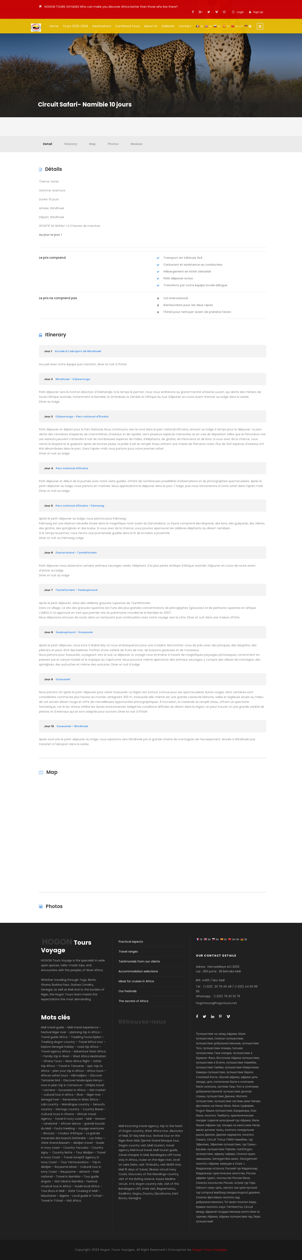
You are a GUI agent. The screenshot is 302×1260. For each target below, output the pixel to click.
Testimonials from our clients (139, 961)
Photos (113, 144)
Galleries (168, 26)
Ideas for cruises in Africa (136, 981)
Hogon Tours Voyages (210, 1250)
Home (54, 26)
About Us (150, 26)
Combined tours (127, 26)
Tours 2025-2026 (75, 26)
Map (92, 144)
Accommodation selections (138, 971)
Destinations (101, 26)
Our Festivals (128, 991)
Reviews (137, 144)
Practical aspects (131, 942)
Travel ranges (128, 951)
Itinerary (70, 144)
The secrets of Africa (133, 1001)
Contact (185, 26)
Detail (47, 144)
